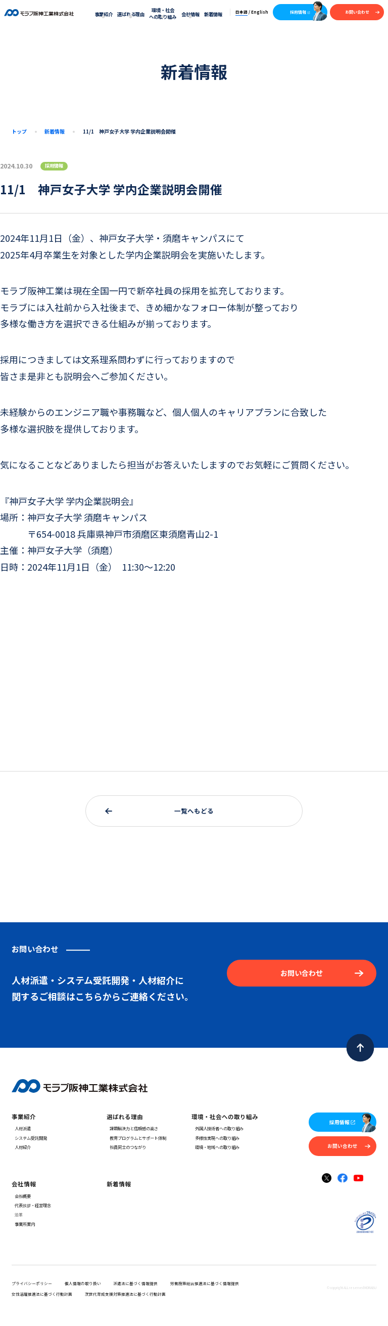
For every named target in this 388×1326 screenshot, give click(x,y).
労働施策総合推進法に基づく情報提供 (204, 1283)
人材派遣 (21, 1128)
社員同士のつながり (126, 1147)
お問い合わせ (362, 12)
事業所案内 (23, 1224)
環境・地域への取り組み (215, 1147)
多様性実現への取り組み (215, 1138)
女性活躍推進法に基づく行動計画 (42, 1294)
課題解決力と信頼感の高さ (132, 1128)
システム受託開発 (29, 1138)
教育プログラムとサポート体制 (136, 1138)
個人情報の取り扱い (83, 1283)
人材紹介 (21, 1147)
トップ (19, 131)
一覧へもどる (159, 811)
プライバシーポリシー (32, 1283)
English (259, 12)
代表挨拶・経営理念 (31, 1205)
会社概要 (21, 1196)
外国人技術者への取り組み (217, 1128)
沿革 (17, 1214)
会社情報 (190, 14)
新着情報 (213, 14)
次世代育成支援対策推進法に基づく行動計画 (125, 1294)
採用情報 (300, 12)
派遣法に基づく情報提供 (135, 1283)
